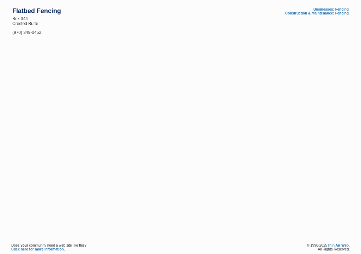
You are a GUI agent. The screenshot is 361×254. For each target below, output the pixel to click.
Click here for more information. (38, 249)
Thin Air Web (338, 245)
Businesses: (323, 9)
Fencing (342, 9)
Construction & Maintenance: (309, 13)
